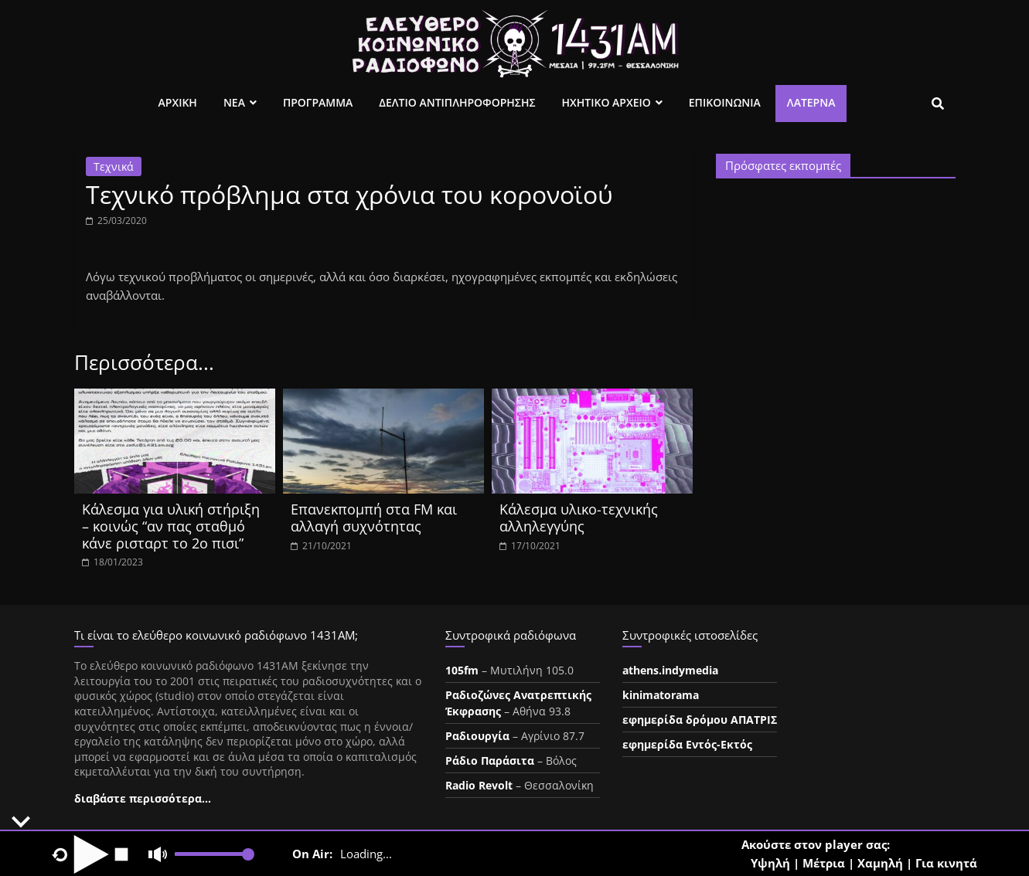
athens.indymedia (670, 670)
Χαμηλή (880, 863)
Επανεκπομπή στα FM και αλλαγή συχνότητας (374, 517)
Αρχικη (177, 102)
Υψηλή (770, 863)
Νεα (234, 102)
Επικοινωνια (725, 102)
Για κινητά (946, 863)
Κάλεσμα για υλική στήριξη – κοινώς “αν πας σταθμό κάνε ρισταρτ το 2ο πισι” (171, 526)
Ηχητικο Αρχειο (606, 102)
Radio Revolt (479, 785)
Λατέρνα (811, 102)
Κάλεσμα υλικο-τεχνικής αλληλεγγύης (578, 517)
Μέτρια (823, 863)
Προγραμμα (318, 102)
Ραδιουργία (477, 735)
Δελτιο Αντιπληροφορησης (457, 102)
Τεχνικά (114, 166)
